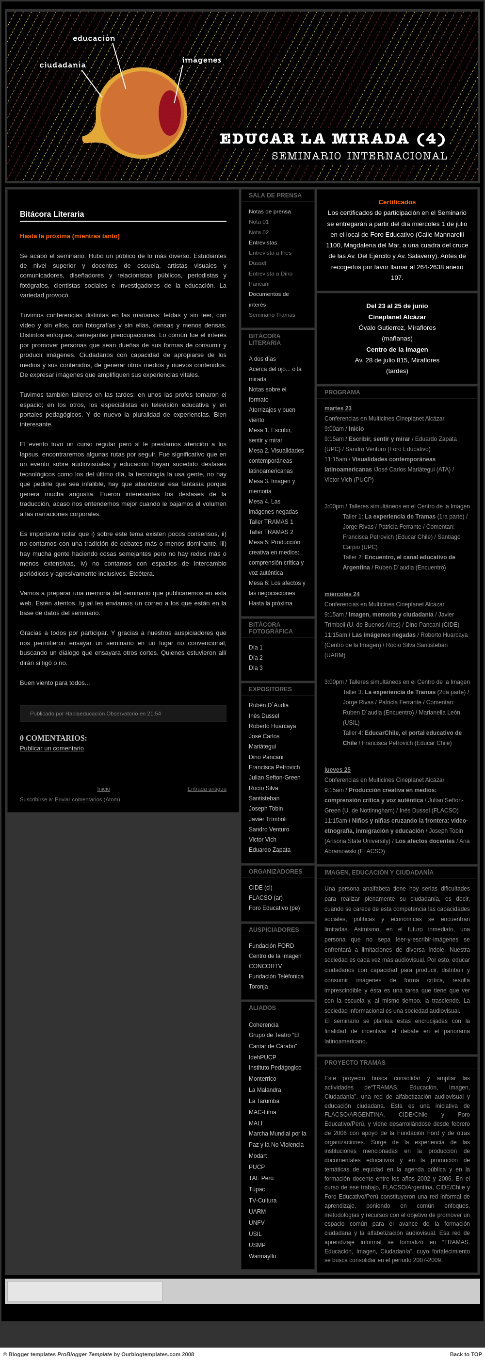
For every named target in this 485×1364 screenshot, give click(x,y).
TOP (476, 1354)
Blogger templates (32, 1354)
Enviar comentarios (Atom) (87, 799)
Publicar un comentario (52, 748)
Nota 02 (259, 232)
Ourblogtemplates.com (150, 1354)
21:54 (154, 713)
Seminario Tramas (272, 314)
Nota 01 (259, 221)
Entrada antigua (207, 789)
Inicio (104, 789)
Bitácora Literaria (52, 214)
